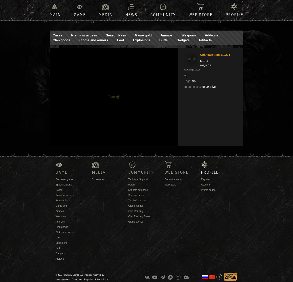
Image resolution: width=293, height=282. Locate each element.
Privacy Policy (101, 279)
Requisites (89, 279)
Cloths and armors (93, 40)
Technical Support (138, 179)
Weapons (188, 35)
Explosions (141, 40)
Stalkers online (136, 195)
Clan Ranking (135, 211)
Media (105, 14)
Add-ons (211, 35)
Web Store (201, 14)
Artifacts (205, 40)
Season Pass (116, 35)
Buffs (163, 40)
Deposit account (173, 179)
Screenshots (99, 179)
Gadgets (183, 40)
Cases (57, 35)
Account (205, 184)
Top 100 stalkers (137, 200)
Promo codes (208, 190)
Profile (234, 14)
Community (163, 14)
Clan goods (61, 40)
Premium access (84, 35)
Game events (135, 221)
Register (205, 179)
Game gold (143, 35)
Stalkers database (138, 190)
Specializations (64, 184)
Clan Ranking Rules (139, 216)
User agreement (63, 279)
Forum (132, 184)
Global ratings (135, 205)
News (131, 14)
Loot (120, 40)
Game (80, 14)
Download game (64, 179)
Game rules (77, 279)
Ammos (167, 35)
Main (55, 14)
